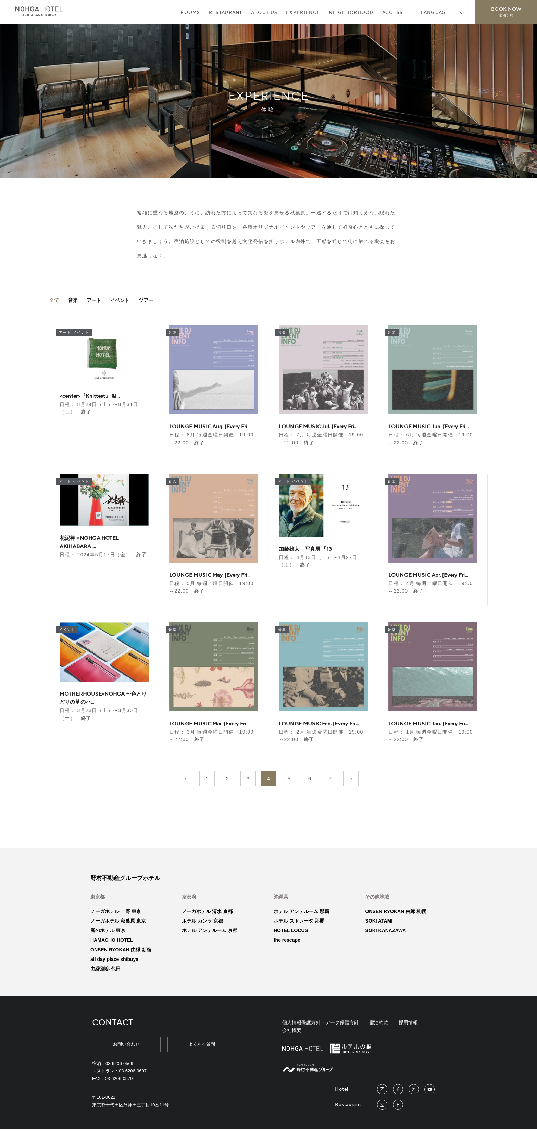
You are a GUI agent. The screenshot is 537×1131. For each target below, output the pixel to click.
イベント (126, 302)
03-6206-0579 (119, 1080)
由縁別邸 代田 (105, 970)
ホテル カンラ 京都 (202, 922)
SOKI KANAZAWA (385, 932)
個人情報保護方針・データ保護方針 (320, 1024)
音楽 (75, 302)
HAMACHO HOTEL (111, 942)
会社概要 (291, 1032)
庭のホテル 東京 (107, 932)
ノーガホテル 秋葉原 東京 (118, 922)
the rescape (287, 942)
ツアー (155, 302)
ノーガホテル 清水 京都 (207, 913)
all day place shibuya (114, 961)
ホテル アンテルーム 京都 (209, 932)
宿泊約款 (378, 1024)
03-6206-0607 (133, 1073)
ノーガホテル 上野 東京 (115, 913)
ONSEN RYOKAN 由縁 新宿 (120, 951)
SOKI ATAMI (378, 922)
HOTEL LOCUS (291, 932)
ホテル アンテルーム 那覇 (301, 913)
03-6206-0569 (119, 1065)
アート (98, 302)
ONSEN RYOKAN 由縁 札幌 (395, 913)
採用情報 (408, 1024)
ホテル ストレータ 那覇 (299, 922)
